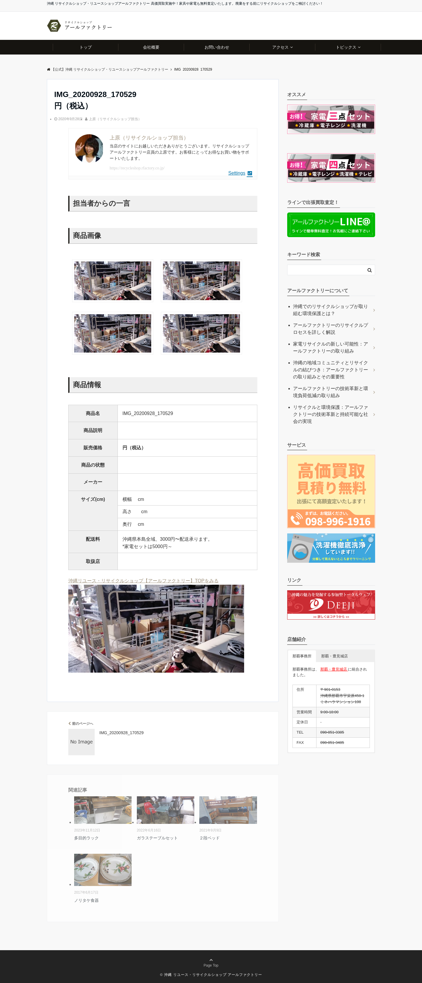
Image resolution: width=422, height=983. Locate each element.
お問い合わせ (217, 47)
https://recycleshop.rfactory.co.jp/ (137, 168)
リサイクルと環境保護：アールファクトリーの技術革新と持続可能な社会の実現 (330, 414)
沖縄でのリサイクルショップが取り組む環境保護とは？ (330, 310)
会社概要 (151, 47)
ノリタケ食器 (86, 900)
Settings (240, 173)
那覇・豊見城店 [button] (334, 656)
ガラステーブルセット (157, 838)
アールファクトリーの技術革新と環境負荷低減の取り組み (330, 392)
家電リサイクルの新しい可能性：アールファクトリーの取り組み (330, 347)
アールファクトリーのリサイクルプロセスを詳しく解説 (330, 329)
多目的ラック (86, 838)
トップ (85, 47)
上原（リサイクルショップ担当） (115, 119)
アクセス (280, 47)
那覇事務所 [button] (302, 656)
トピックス (346, 47)
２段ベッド (209, 838)
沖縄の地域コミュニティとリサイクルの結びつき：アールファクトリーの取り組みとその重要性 (330, 369)
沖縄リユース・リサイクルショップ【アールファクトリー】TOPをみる (143, 580)
